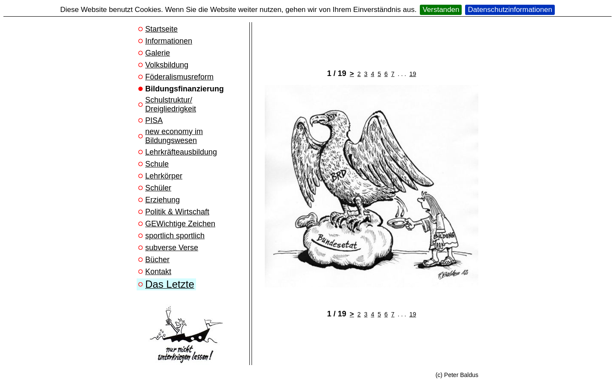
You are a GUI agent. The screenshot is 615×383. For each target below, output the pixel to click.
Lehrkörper (163, 176)
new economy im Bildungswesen (174, 136)
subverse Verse (171, 247)
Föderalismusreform (179, 77)
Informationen (168, 41)
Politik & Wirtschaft (177, 212)
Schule (157, 164)
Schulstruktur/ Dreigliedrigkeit (170, 104)
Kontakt (158, 271)
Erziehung (162, 200)
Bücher (157, 259)
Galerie (157, 53)
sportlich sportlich (175, 235)
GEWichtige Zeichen (180, 223)
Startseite (161, 29)
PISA (154, 120)
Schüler (158, 188)
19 (413, 73)
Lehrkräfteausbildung (181, 152)
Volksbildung (166, 65)
